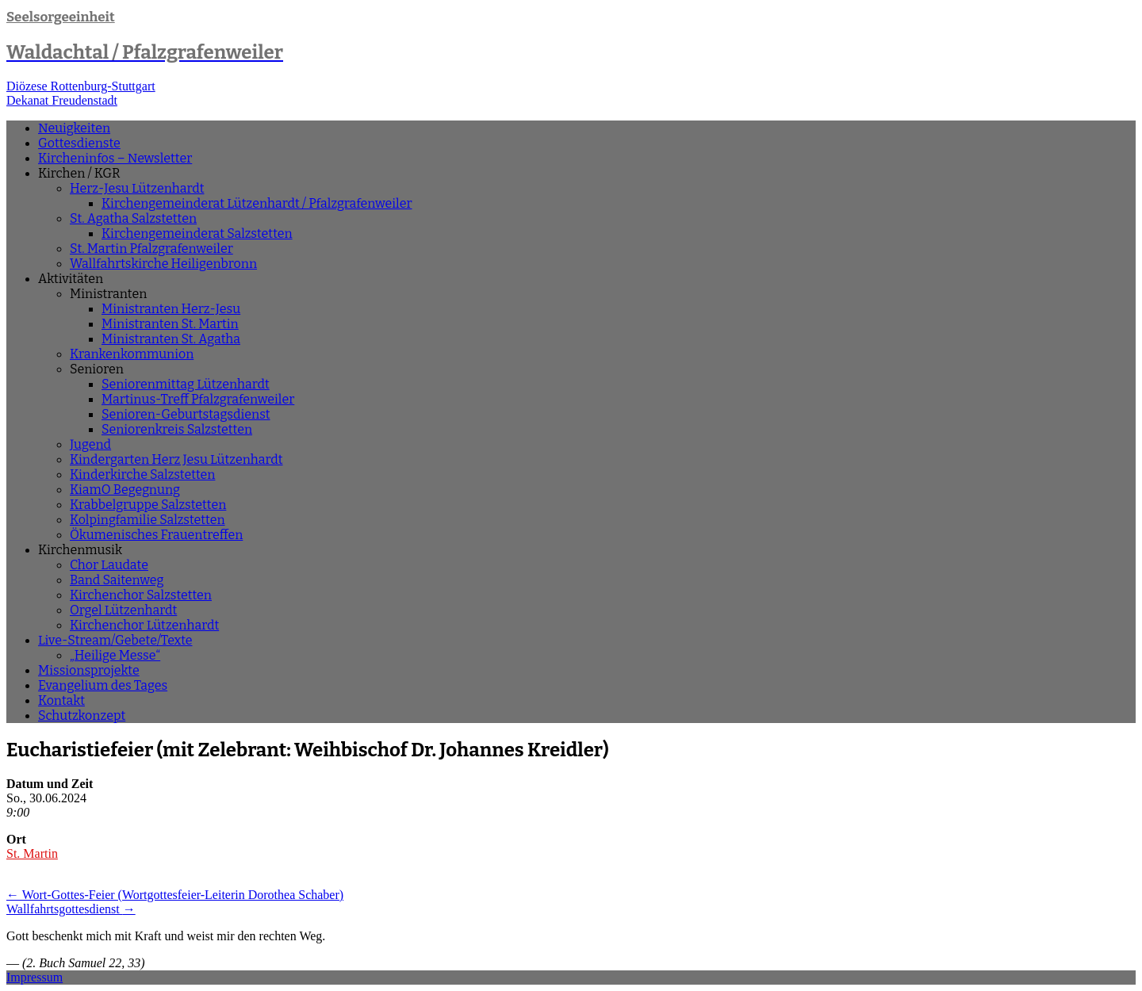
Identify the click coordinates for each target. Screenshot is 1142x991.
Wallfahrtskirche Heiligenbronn (163, 263)
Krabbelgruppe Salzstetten (148, 504)
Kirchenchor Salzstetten (141, 595)
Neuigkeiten (74, 128)
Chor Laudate (109, 564)
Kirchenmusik (80, 549)
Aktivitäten (70, 278)
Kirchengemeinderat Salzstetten (197, 233)
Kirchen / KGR (79, 173)
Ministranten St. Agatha (171, 338)
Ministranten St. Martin (170, 323)
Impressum (34, 977)
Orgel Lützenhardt (123, 610)
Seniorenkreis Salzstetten (177, 429)
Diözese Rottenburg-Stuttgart (80, 86)
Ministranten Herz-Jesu (171, 308)
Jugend (90, 444)
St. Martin (32, 853)
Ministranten (108, 293)
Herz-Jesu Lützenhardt (137, 188)
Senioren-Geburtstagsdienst (186, 414)
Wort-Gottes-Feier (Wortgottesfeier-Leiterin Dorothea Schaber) (174, 894)
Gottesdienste (79, 143)
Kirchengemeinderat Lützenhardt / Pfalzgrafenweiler (257, 203)
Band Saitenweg (117, 579)
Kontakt (61, 700)
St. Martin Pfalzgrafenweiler (151, 248)
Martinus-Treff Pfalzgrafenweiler (198, 399)
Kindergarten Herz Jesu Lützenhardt (176, 459)
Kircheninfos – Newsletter (115, 158)
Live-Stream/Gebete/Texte (115, 640)
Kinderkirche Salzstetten (142, 474)
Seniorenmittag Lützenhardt (186, 384)
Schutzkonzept (81, 715)
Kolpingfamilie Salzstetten (147, 519)
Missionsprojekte (89, 670)
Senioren (97, 369)
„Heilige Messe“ (115, 655)
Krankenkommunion (132, 354)
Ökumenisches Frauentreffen (156, 534)
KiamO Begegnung (125, 489)
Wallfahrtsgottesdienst (71, 909)
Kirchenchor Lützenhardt (144, 625)
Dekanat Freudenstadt (61, 100)
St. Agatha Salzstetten (133, 218)
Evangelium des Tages (102, 685)
